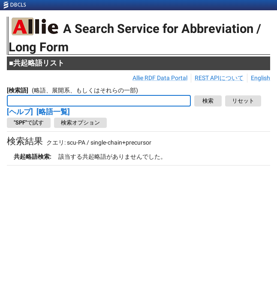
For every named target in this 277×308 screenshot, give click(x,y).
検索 (208, 101)
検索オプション (80, 123)
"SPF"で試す (29, 123)
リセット (243, 101)
